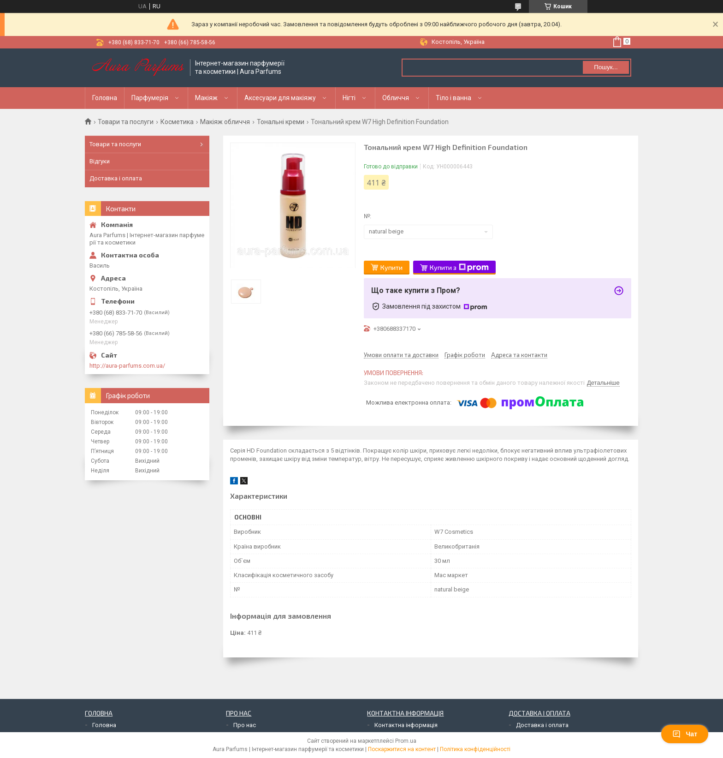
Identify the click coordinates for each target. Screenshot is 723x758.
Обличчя (395, 97)
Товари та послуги (126, 121)
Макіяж (206, 97)
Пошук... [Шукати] (605, 67)
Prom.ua (405, 741)
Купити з (459, 267)
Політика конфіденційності (475, 749)
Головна (104, 97)
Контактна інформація (406, 725)
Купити (391, 267)
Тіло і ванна (453, 97)
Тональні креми (280, 121)
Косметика (177, 121)
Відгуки (99, 161)
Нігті (349, 97)
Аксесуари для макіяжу (280, 97)
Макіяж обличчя (225, 121)
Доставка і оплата (115, 178)
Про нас (244, 725)
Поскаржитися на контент (402, 749)
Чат (684, 734)
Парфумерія (149, 97)
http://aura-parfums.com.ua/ (127, 365)
